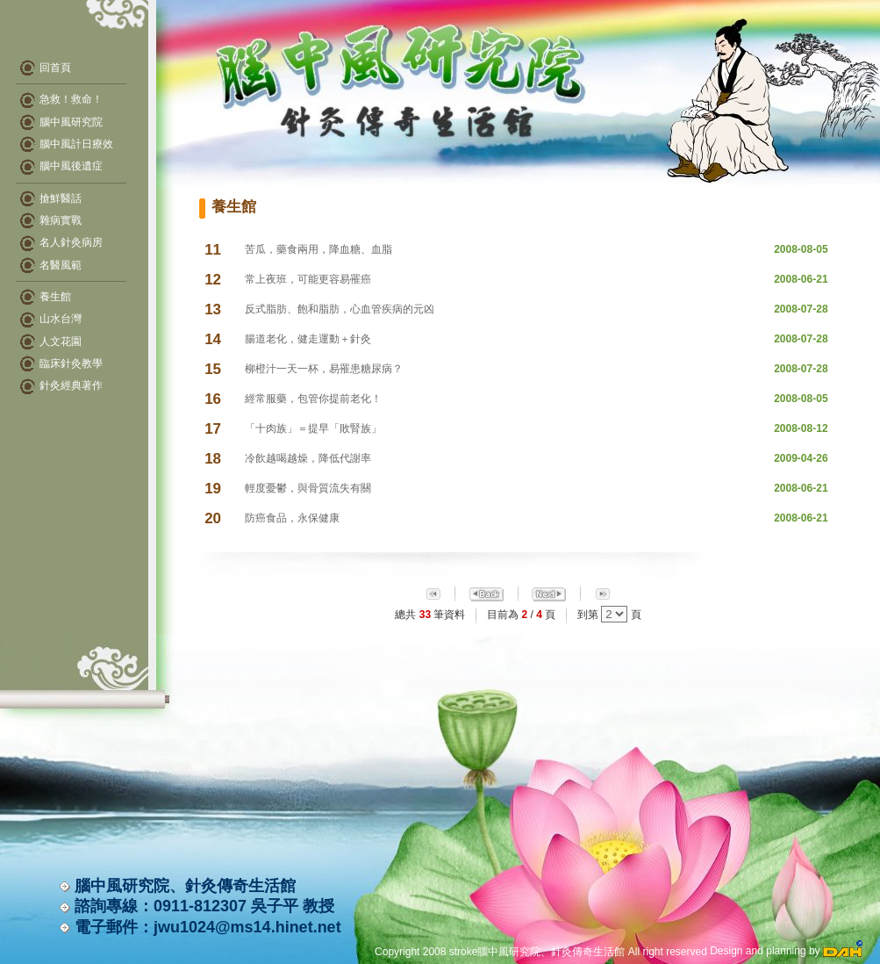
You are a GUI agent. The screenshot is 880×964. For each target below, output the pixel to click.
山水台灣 (60, 319)
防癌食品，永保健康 (292, 518)
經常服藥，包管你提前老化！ (313, 398)
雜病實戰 (60, 220)
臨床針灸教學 (71, 363)
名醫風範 (60, 265)
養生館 (55, 297)
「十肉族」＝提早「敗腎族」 (313, 428)
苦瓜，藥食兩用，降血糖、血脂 (318, 249)
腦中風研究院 (61, 122)
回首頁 (55, 67)
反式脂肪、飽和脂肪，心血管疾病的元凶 (339, 309)
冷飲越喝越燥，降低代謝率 (308, 458)
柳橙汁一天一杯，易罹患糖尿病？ (324, 369)
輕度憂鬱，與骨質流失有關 (308, 488)
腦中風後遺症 (61, 166)
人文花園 (60, 341)
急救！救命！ (61, 99)
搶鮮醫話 (60, 198)
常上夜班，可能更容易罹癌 (308, 279)
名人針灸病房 (71, 242)
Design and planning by (786, 951)
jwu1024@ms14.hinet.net (247, 927)
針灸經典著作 (71, 385)
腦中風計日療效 (66, 144)
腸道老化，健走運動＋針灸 (308, 339)
